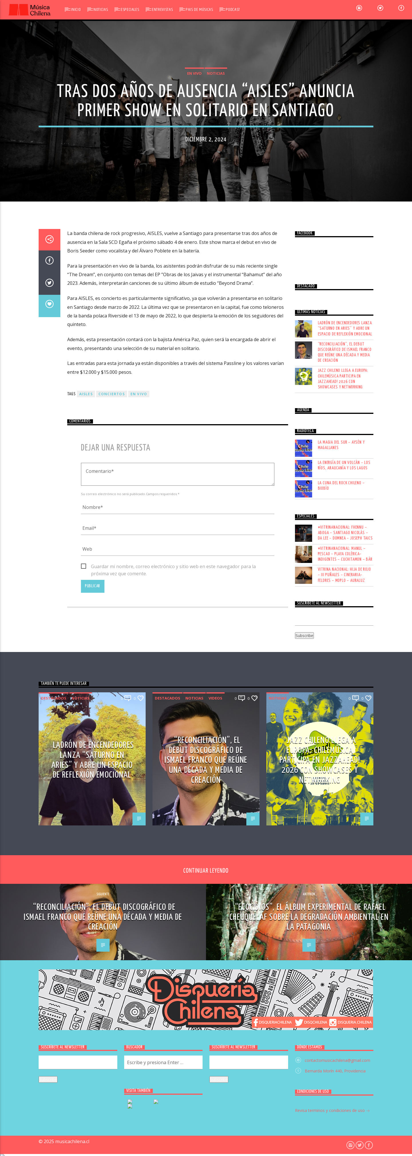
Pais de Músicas (199, 9)
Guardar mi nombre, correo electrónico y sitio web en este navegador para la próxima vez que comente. (173, 946)
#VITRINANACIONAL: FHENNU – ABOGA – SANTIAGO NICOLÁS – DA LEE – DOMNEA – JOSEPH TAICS (345, 912)
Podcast (233, 9)
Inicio (76, 9)
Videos (215, 1077)
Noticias (101, 9)
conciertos (111, 774)
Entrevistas (162, 9)
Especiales (130, 9)
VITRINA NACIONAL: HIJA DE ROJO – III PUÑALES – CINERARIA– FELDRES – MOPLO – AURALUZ (344, 955)
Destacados (53, 1077)
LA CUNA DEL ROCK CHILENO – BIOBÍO (341, 865)
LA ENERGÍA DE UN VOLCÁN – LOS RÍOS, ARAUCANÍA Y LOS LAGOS (344, 845)
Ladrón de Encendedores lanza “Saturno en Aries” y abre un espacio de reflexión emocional (345, 708)
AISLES (86, 774)
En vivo (194, 247)
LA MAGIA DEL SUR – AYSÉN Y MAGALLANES (341, 825)
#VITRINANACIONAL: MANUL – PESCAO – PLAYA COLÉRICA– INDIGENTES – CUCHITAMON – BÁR (345, 933)
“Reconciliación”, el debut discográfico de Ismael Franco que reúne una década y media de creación (345, 732)
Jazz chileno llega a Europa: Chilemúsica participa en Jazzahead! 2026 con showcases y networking (343, 758)
